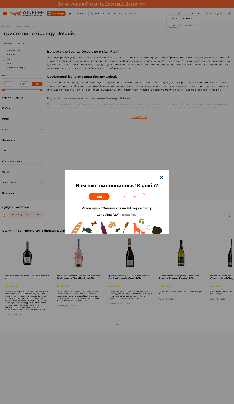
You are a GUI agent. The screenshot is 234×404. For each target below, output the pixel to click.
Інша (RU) (129, 214)
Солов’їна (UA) (108, 214)
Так (99, 196)
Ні (135, 196)
